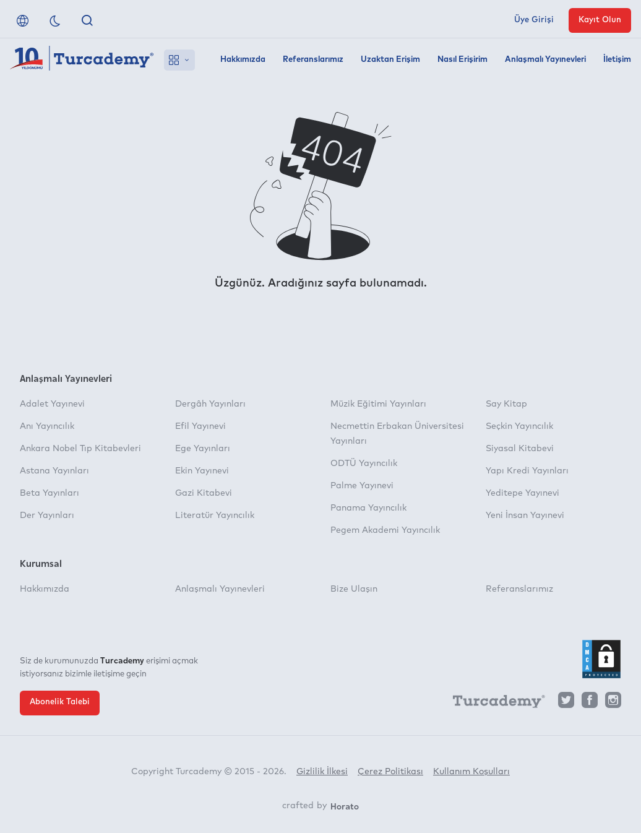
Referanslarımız (313, 60)
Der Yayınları (47, 515)
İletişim (617, 60)
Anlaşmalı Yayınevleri (545, 60)
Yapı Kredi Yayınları (527, 471)
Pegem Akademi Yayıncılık (385, 530)
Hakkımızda (242, 60)
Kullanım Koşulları (471, 771)
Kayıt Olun (600, 20)
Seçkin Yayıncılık (519, 426)
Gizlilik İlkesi (322, 771)
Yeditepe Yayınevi (522, 493)
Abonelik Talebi (60, 702)
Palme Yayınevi (362, 485)
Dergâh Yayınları (210, 404)
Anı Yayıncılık (47, 426)
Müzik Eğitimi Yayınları (378, 404)
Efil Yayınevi (200, 426)
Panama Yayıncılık (368, 508)
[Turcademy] (493, 703)
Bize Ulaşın (353, 589)
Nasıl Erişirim (462, 60)
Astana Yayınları (54, 471)
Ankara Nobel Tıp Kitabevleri (80, 448)
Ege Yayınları (202, 448)
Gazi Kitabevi (203, 493)
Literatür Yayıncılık (214, 515)
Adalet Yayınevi (52, 404)
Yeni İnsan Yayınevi (525, 515)
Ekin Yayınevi (202, 471)
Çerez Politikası (390, 771)
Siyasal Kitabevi (520, 448)
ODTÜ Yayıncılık (363, 463)
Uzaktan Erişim (390, 60)
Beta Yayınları (49, 493)
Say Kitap (506, 404)
